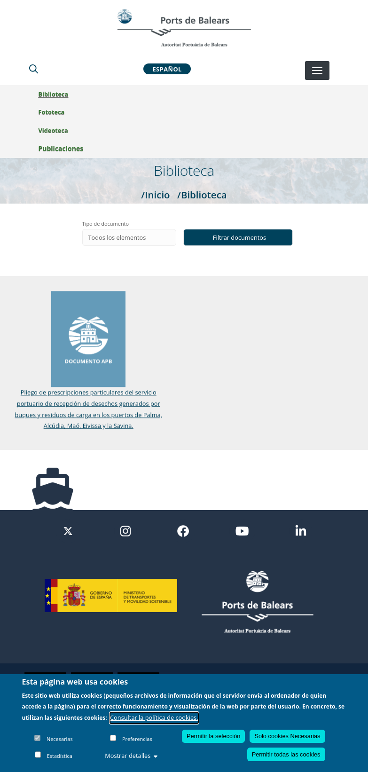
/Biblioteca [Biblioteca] (202, 194)
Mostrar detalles (131, 755)
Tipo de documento (106, 223)
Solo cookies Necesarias (287, 736)
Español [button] (166, 68)
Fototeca (52, 112)
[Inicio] (184, 28)
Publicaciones (61, 148)
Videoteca (53, 130)
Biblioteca (54, 94)
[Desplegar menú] (317, 70)
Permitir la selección (214, 736)
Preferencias (137, 738)
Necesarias (60, 738)
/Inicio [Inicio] (155, 194)
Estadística (59, 755)
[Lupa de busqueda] (33, 68)
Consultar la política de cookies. (154, 717)
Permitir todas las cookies (286, 754)
